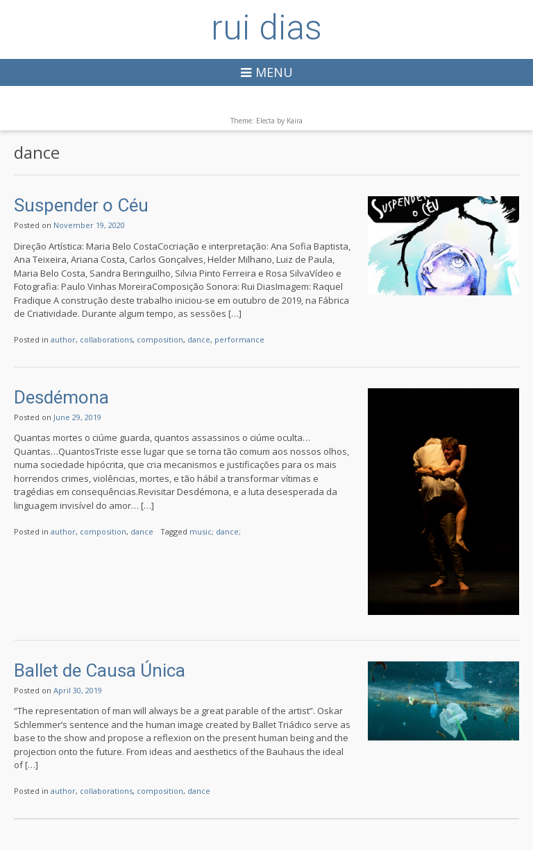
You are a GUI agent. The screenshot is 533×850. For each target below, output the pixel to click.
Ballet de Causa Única (99, 670)
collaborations (106, 339)
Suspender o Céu (81, 205)
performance (239, 339)
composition (160, 339)
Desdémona (61, 397)
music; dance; (215, 531)
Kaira (295, 120)
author (63, 339)
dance (198, 339)
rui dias (266, 27)
